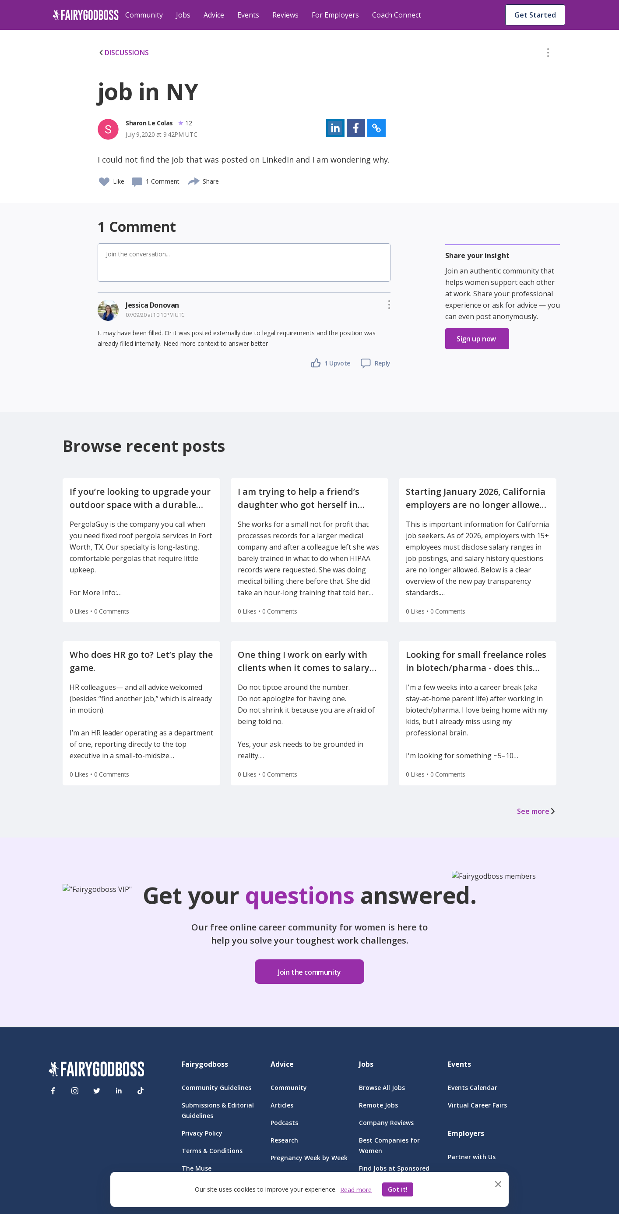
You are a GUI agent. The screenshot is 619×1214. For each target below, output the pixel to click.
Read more (356, 1190)
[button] (548, 54)
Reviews (285, 15)
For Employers (335, 15)
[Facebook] (53, 1091)
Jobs (183, 15)
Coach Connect (396, 15)
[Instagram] (75, 1091)
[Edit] (548, 54)
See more (536, 811)
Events (248, 15)
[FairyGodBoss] (96, 1070)
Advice (214, 15)
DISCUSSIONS (123, 52)
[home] (86, 15)
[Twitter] (97, 1091)
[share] (194, 180)
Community (144, 15)
